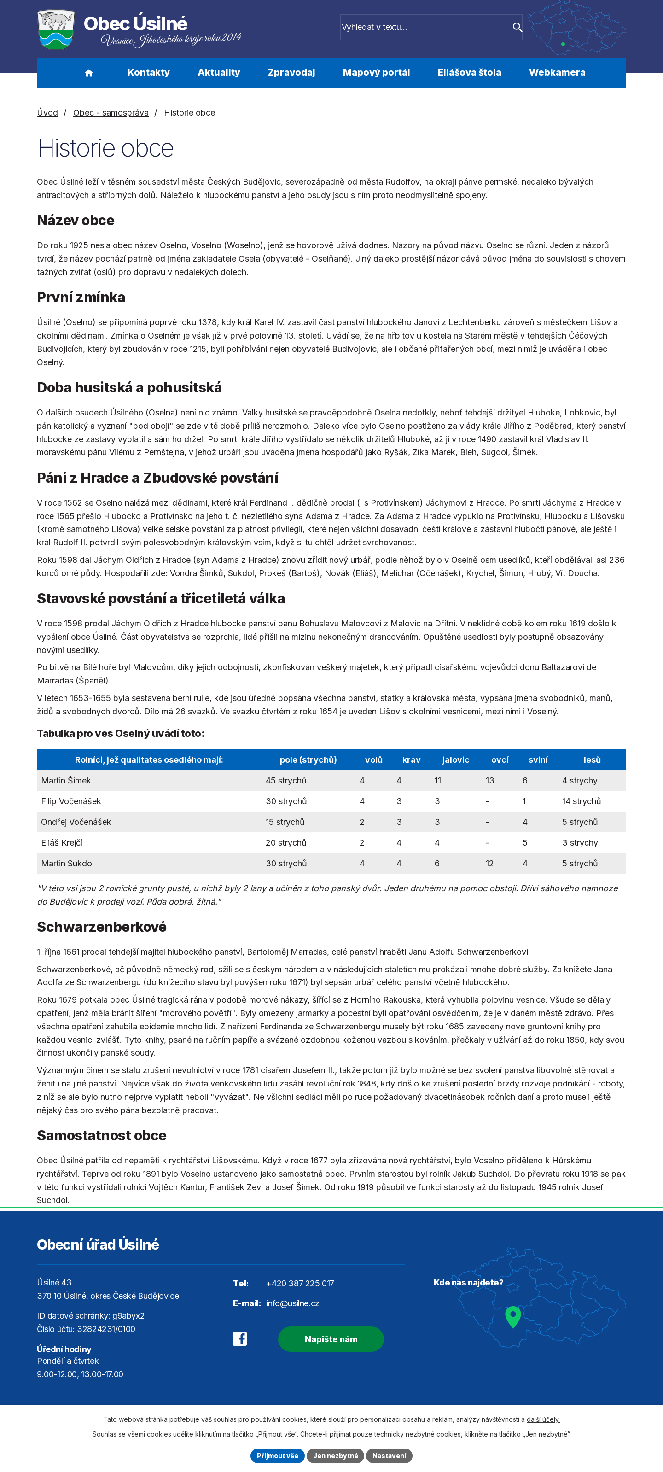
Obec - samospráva (111, 112)
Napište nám (330, 1339)
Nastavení (390, 1456)
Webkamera (557, 72)
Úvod (88, 73)
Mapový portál (376, 72)
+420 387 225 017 (300, 1283)
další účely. (543, 1419)
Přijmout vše (277, 1456)
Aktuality (219, 72)
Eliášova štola (469, 72)
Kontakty (149, 72)
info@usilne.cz (292, 1303)
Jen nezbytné (335, 1456)
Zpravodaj (291, 72)
